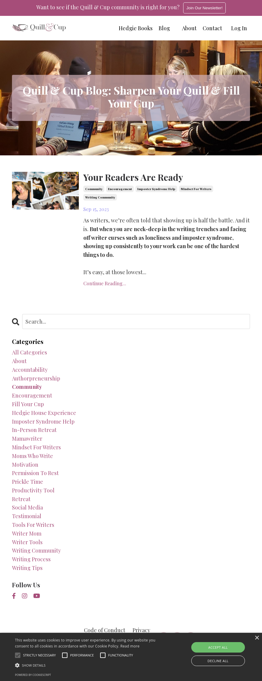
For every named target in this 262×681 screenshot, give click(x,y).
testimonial (26, 516)
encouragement (120, 189)
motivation (25, 464)
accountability (30, 369)
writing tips (27, 567)
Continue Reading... (104, 283)
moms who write (32, 455)
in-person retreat (34, 429)
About (189, 28)
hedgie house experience (44, 412)
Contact (212, 28)
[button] (90, 665)
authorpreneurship (36, 378)
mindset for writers (196, 189)
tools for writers (33, 524)
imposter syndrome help (156, 189)
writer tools (27, 542)
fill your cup (28, 404)
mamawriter (27, 438)
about (19, 361)
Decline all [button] (217, 661)
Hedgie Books (136, 28)
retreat (21, 499)
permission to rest (35, 473)
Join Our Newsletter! (204, 8)
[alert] (131, 657)
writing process (31, 559)
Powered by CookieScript (33, 675)
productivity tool (33, 490)
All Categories (29, 352)
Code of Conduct (104, 630)
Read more (130, 646)
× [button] (257, 638)
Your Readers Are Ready (133, 177)
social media (27, 507)
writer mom (26, 533)
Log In (239, 28)
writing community (100, 197)
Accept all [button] (218, 647)
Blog (164, 28)
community (94, 189)
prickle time (27, 481)
